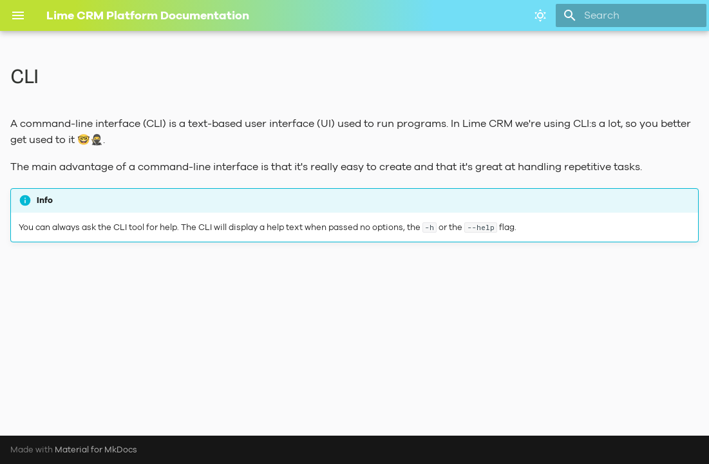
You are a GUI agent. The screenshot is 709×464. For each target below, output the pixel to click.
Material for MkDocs (96, 449)
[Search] (631, 15)
